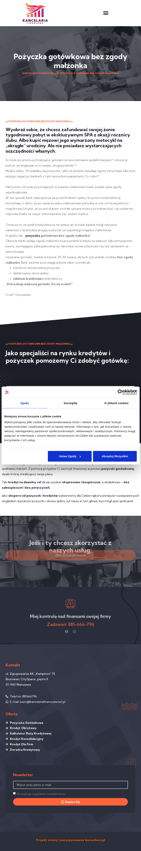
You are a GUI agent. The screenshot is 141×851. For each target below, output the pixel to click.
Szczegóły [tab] (70, 402)
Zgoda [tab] (24, 402)
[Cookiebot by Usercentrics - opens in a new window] (120, 392)
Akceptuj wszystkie (115, 456)
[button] (105, 13)
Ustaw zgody (70, 456)
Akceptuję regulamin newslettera (40, 794)
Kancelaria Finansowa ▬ (39, 73)
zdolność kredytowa (27, 278)
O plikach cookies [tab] (116, 402)
